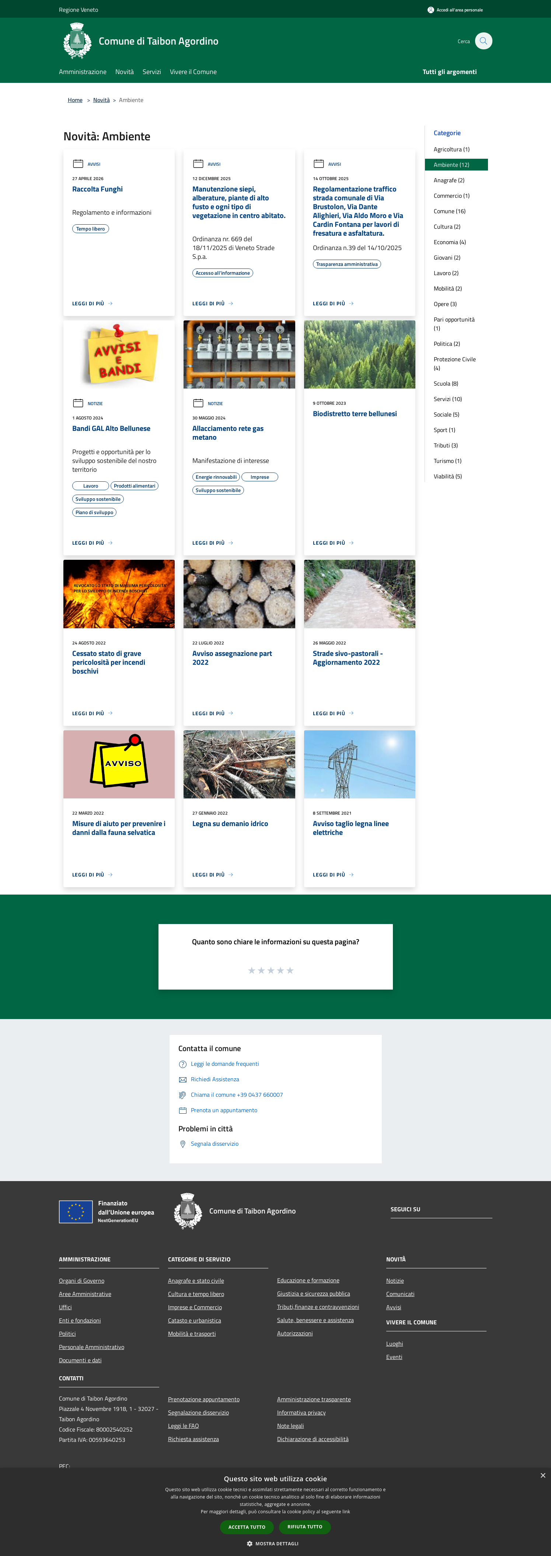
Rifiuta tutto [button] (304, 1527)
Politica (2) (447, 343)
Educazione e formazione (308, 1280)
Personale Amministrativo (91, 1346)
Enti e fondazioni (80, 1320)
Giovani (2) (447, 257)
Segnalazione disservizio (198, 1412)
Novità (101, 99)
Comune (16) (449, 211)
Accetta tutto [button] (247, 1527)
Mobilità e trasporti (192, 1333)
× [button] (542, 1476)
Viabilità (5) (448, 476)
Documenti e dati (80, 1360)
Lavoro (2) (446, 272)
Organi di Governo (81, 1280)
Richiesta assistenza (193, 1438)
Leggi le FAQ (183, 1425)
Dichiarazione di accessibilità (313, 1438)
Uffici (65, 1307)
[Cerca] (483, 41)
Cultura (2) (447, 226)
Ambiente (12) (451, 164)
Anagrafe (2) (449, 180)
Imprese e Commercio (195, 1307)
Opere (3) (445, 303)
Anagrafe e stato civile (196, 1280)
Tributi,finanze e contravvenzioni (318, 1306)
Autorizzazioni (295, 1333)
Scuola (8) (446, 383)
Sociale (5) (446, 414)
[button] (275, 1543)
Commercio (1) (452, 195)
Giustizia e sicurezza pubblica (313, 1293)
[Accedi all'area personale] (455, 9)
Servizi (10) (448, 398)
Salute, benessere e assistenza (315, 1320)
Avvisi (86, 164)
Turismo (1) (447, 460)
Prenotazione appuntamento (204, 1399)
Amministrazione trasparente (314, 1399)
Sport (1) (444, 429)
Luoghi (394, 1343)
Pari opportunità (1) (454, 324)
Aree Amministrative (85, 1293)
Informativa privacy (301, 1412)
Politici (67, 1333)
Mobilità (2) (448, 288)
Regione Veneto (78, 9)
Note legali (290, 1425)
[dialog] (275, 1512)
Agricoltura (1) (452, 149)
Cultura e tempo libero (196, 1293)
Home (75, 99)
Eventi (394, 1356)
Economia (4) (450, 242)
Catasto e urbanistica (194, 1320)
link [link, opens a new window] (346, 1511)
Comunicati (400, 1293)
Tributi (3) (446, 445)
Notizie (87, 403)
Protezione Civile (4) (455, 363)
